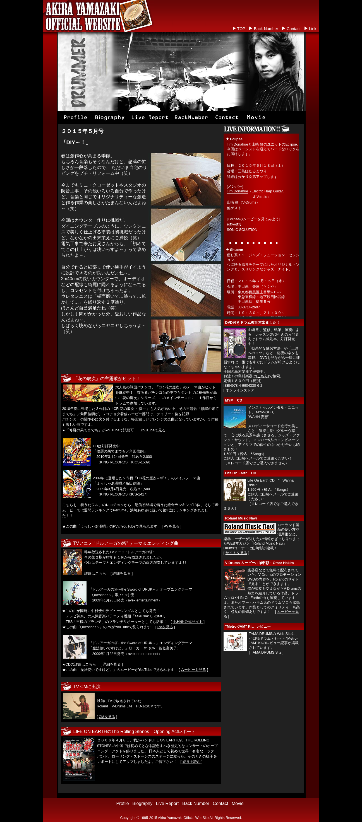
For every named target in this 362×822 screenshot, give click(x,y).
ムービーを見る (193, 670)
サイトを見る (236, 553)
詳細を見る (121, 573)
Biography (142, 803)
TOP (241, 28)
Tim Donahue (237, 191)
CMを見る (107, 717)
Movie (238, 803)
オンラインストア (240, 390)
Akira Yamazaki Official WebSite (183, 818)
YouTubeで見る (152, 430)
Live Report (167, 803)
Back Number (266, 28)
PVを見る (171, 526)
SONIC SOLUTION (242, 230)
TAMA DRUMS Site (266, 652)
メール (254, 458)
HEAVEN (234, 225)
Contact (294, 28)
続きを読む (192, 762)
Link (312, 28)
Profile (122, 803)
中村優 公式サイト (188, 622)
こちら (262, 376)
